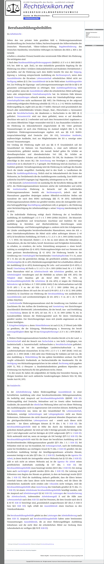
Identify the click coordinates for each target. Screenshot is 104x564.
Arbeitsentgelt (13, 262)
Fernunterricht (24, 116)
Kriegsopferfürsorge (49, 332)
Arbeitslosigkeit (14, 274)
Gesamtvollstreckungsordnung (58, 555)
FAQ (87, 36)
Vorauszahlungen (22, 97)
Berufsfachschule (25, 113)
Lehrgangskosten (56, 414)
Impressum (54, 561)
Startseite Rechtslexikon (91, 32)
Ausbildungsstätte (74, 81)
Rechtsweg (64, 363)
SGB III (77, 398)
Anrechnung (45, 160)
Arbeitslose (59, 271)
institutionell (19, 189)
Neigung (77, 72)
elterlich (37, 404)
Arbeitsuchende (41, 271)
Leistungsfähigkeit (15, 332)
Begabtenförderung (68, 46)
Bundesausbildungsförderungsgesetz (34, 62)
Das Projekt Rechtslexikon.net (93, 37)
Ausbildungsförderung (66, 88)
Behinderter (12, 284)
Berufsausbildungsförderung (47, 544)
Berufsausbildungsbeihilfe (19, 281)
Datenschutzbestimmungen (63, 561)
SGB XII (35, 499)
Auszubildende (13, 78)
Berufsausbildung (56, 294)
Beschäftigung (34, 205)
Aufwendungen (35, 414)
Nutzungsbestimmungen (76, 561)
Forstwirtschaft (14, 341)
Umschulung (19, 268)
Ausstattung (58, 306)
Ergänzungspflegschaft (77, 555)
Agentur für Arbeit (66, 461)
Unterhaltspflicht (14, 100)
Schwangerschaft (53, 446)
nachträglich (23, 471)
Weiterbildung (31, 357)
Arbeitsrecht (15, 34)
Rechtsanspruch (63, 75)
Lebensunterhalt (44, 78)
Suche (87, 34)
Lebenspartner (40, 420)
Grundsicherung (74, 493)
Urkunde (53, 484)
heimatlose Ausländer (70, 135)
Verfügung (11, 81)
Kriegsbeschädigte (17, 325)
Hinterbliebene (42, 325)
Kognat (68, 555)
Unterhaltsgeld (28, 255)
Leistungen (58, 493)
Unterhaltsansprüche (41, 94)
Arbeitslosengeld (30, 493)
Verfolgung (12, 363)
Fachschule (47, 341)
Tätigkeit (11, 278)
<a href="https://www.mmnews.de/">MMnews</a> (94, 79)
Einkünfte (11, 164)
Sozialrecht (15, 385)
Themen (88, 33)
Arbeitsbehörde (30, 183)
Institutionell (15, 303)
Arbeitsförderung (23, 392)
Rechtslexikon (37, 561)
